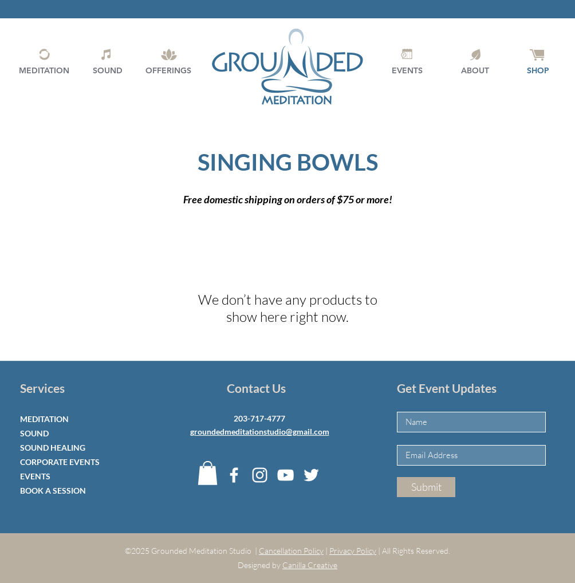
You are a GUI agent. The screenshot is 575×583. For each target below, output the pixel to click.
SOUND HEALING (52, 447)
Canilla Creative (309, 565)
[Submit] (426, 487)
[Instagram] (260, 475)
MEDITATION (44, 419)
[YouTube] (285, 475)
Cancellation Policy (291, 551)
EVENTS (35, 476)
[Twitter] (311, 475)
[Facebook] (234, 475)
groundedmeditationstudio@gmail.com (259, 431)
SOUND (34, 433)
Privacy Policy (352, 551)
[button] (208, 473)
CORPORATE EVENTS (60, 462)
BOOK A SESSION (53, 490)
